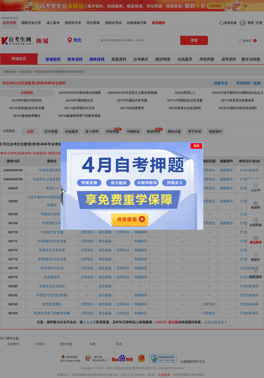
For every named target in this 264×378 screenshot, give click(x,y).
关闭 (196, 143)
